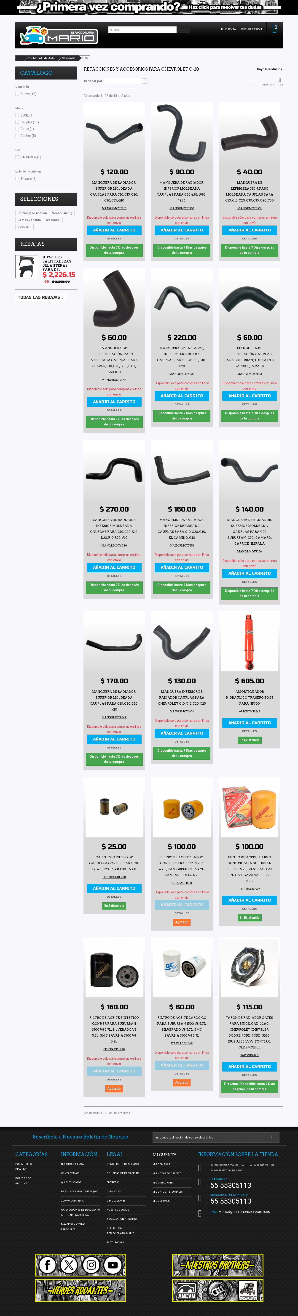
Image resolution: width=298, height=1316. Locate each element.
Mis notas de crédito (167, 1167)
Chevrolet (68, 58)
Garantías (114, 1185)
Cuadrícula (268, 81)
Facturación (115, 1236)
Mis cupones (161, 1195)
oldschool (53, 220)
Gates (27, 129)
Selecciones (39, 199)
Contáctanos (70, 1167)
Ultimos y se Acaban (32, 213)
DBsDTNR (24, 226)
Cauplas (30, 122)
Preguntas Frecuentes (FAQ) (80, 1185)
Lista (280, 81)
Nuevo (28, 94)
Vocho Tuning (62, 213)
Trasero (29, 178)
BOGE (27, 115)
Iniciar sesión (249, 29)
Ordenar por (93, 81)
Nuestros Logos (118, 1204)
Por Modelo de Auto (41, 58)
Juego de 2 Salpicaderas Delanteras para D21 (57, 263)
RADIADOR (31, 157)
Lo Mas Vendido (29, 220)
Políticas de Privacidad (123, 1167)
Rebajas (32, 244)
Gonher (28, 136)
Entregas (113, 1176)
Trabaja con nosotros (122, 1213)
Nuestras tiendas (73, 1158)
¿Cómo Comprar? (72, 1195)
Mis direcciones (163, 1176)
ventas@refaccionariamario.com (245, 1206)
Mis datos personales (168, 1185)
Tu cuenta (226, 29)
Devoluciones (116, 1195)
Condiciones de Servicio (123, 1158)
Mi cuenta (166, 1149)
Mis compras (161, 1158)
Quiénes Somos (71, 1176)
